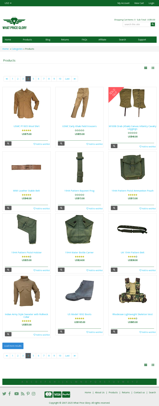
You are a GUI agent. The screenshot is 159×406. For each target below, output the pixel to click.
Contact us (139, 392)
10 (60, 78)
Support (142, 39)
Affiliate (102, 39)
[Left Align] (145, 68)
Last (67, 78)
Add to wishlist (42, 144)
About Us (100, 392)
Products (27, 39)
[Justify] (153, 68)
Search (122, 39)
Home (8, 39)
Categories (17, 48)
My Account (123, 3)
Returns (65, 39)
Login (151, 3)
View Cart (139, 3)
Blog (47, 39)
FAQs (84, 39)
